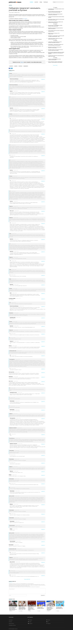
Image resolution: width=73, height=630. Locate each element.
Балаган (36, 2)
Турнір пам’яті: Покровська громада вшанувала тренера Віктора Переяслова (55, 14)
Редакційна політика (12, 625)
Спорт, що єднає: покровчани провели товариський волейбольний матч (56, 31)
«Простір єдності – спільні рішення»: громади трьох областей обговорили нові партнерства (55, 45)
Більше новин (55, 65)
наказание (26, 66)
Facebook (30, 619)
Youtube (48, 619)
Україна (10, 5)
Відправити (43, 595)
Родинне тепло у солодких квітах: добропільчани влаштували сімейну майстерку (55, 22)
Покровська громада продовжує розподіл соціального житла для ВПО (54, 59)
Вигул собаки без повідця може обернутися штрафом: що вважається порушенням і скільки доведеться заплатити (56, 53)
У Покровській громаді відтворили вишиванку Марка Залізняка (56, 17)
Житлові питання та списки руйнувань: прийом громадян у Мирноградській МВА (55, 25)
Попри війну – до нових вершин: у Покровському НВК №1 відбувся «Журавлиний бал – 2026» (56, 36)
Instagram (30, 623)
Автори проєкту (11, 623)
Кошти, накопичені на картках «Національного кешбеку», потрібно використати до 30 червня (55, 62)
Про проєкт (11, 619)
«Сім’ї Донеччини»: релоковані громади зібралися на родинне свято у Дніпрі (56, 56)
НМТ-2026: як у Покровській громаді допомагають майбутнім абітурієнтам (55, 28)
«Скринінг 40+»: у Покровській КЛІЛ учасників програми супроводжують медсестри (55, 42)
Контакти (10, 621)
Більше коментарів (27, 579)
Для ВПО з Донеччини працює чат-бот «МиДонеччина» (54, 33)
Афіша (41, 2)
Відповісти (43, 79)
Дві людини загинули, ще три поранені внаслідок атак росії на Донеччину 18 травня (55, 50)
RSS (47, 621)
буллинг (11, 66)
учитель (20, 66)
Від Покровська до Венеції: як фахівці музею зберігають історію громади (54, 47)
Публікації (46, 2)
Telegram (22, 62)
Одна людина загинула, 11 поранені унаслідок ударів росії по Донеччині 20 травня (56, 19)
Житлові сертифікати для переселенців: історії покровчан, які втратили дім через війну (55, 12)
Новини (31, 2)
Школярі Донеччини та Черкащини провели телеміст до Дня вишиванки (56, 9)
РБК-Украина (25, 18)
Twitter (29, 621)
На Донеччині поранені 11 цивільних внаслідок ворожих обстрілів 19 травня (55, 38)
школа (15, 66)
